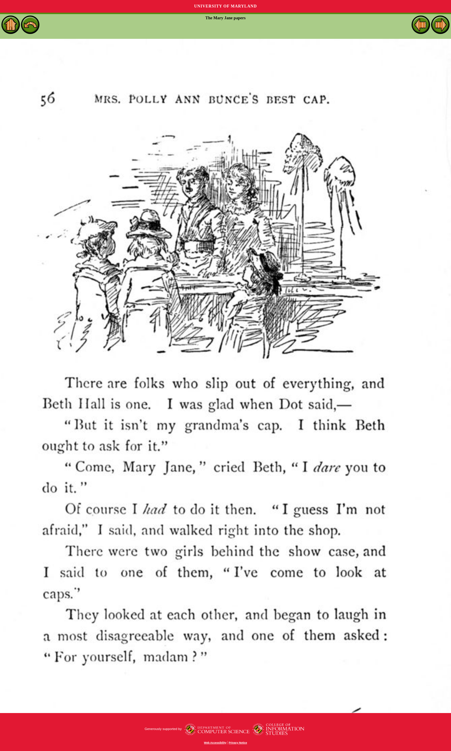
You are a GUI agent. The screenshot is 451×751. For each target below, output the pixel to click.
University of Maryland (225, 6)
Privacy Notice (238, 742)
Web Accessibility (215, 742)
